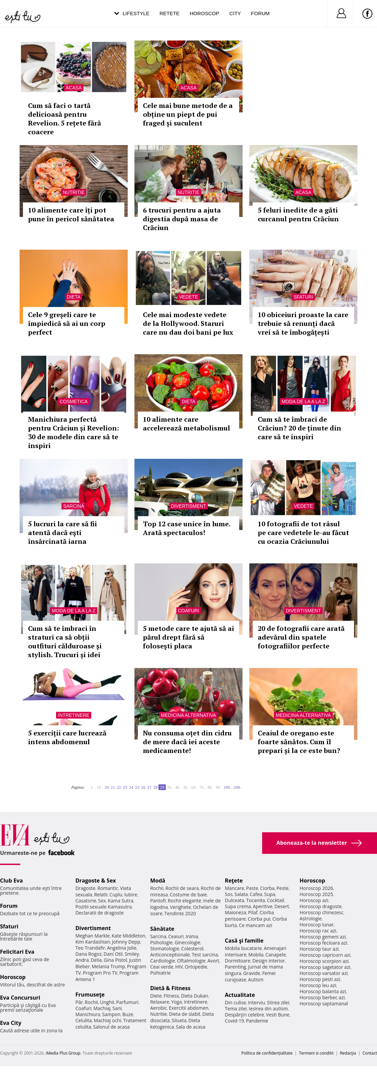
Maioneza (235, 912)
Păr (79, 1002)
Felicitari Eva (17, 951)
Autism (255, 979)
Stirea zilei (278, 1002)
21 (113, 787)
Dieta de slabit (184, 1014)
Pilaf (252, 912)
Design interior (268, 960)
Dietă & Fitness (170, 988)
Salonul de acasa (111, 1027)
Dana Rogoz (88, 954)
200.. (238, 787)
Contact (369, 1053)
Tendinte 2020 (180, 913)
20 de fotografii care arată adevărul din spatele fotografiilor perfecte (301, 637)
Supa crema (238, 906)
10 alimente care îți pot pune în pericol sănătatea (71, 214)
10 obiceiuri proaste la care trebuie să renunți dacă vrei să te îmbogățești (303, 323)
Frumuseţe (90, 994)
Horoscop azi (314, 900)
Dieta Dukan (194, 996)
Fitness (171, 996)
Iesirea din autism (268, 1008)
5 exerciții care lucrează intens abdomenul (67, 737)
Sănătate (162, 928)
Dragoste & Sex (95, 880)
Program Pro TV (100, 973)
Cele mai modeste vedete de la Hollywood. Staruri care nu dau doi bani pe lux (188, 323)
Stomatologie (164, 948)
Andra (82, 960)
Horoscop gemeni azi (323, 936)
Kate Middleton (128, 935)
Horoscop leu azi (318, 985)
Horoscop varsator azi (324, 973)
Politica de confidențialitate (267, 1053)
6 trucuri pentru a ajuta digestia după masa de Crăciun (182, 218)
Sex (102, 900)
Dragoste (85, 888)
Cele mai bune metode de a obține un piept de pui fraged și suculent (188, 114)
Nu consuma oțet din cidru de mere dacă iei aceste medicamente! (187, 741)
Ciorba (267, 888)
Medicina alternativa (188, 715)
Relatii (100, 894)
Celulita (83, 1020)
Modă (157, 880)
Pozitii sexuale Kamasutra (103, 906)
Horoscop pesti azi (320, 979)
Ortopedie (196, 966)
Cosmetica (73, 401)
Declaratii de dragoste (99, 913)
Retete (169, 13)
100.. (228, 787)
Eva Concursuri (20, 997)
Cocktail (275, 900)
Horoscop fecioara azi (323, 943)
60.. (194, 787)
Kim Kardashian (92, 942)
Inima (191, 936)
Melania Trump (108, 966)
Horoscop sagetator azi (325, 967)
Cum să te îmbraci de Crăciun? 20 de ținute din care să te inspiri (299, 428)
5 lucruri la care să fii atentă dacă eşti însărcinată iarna (62, 532)
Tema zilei (236, 1008)
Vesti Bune (278, 1014)
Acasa (73, 87)
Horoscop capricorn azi (325, 955)
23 (125, 787)
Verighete (180, 907)
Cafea (256, 894)
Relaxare (159, 1002)
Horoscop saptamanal (324, 1003)
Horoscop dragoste (321, 906)
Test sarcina (205, 954)
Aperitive (263, 906)
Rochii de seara (182, 888)
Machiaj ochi (107, 1020)
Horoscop (204, 13)
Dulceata (234, 900)
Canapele (275, 954)
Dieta (73, 297)
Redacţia (348, 1053)
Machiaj (102, 1008)
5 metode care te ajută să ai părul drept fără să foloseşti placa (188, 637)
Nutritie (74, 192)
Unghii (107, 1002)
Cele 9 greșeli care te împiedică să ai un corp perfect (66, 323)
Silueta (179, 1020)
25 (137, 787)
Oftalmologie (191, 960)
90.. (219, 787)
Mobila (255, 954)
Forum (260, 13)
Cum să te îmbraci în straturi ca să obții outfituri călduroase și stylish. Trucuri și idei (65, 641)
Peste (282, 888)
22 (119, 787)
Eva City (10, 1023)
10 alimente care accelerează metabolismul (186, 423)
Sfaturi (303, 297)
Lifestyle (136, 13)
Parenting (235, 966)
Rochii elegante (184, 900)
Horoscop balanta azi (323, 991)
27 (149, 787)
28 (155, 787)
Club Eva (11, 880)
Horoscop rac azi (318, 930)
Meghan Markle (92, 935)
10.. (100, 787)
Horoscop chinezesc (322, 912)
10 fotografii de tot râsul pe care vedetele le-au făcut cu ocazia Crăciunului (303, 532)
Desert (281, 906)
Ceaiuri (176, 936)
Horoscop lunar (317, 924)
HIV (179, 966)
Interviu (256, 1002)
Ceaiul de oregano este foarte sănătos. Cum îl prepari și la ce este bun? (299, 741)
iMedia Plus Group (63, 1053)
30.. (170, 787)
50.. (186, 787)
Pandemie (257, 1020)
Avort (213, 960)
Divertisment (188, 506)
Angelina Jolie (121, 948)
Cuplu (115, 894)
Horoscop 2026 (316, 888)
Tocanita (255, 900)
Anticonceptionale (170, 954)
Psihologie (161, 942)
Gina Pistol (115, 960)
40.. (178, 787)
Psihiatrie (160, 973)
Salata (241, 894)
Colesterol (192, 948)
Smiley (132, 954)
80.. (210, 787)
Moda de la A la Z (303, 401)
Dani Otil (113, 954)
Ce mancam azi (255, 925)
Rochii (91, 1002)
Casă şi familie (244, 940)
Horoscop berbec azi (322, 997)
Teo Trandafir (90, 948)
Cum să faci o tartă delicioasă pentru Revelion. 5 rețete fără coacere (64, 118)
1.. (93, 787)
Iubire (130, 894)
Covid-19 (234, 1020)
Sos (229, 894)
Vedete (188, 297)
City (235, 13)
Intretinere (73, 715)
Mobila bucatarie (243, 948)
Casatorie (85, 900)
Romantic (107, 888)
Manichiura (87, 1014)
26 (143, 787)
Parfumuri (127, 1002)
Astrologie (311, 918)
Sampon (111, 1014)
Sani (117, 1008)
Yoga (176, 1002)
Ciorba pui (259, 919)
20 (107, 787)
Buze (127, 1014)
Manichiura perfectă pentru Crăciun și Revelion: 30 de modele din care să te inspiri (73, 432)
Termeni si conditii (316, 1053)
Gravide (251, 973)
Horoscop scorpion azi (324, 961)
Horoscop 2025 (316, 894)
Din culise (235, 1002)
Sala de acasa (190, 1027)
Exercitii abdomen (188, 1008)
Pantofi (158, 900)
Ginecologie (187, 942)
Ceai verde (161, 966)
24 (131, 787)
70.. (202, 787)
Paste (252, 888)
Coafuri (188, 610)
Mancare (234, 888)
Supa (269, 894)
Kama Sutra (120, 900)
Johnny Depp (126, 942)
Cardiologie (162, 960)
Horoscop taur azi (319, 949)
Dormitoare (238, 960)
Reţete (234, 880)
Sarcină (73, 506)
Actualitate (240, 995)
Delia (96, 960)
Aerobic (158, 1008)
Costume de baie (188, 894)
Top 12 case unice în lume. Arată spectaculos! (186, 528)
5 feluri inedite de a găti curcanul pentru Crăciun (298, 214)
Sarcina (158, 936)
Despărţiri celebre (244, 1014)
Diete (155, 996)
